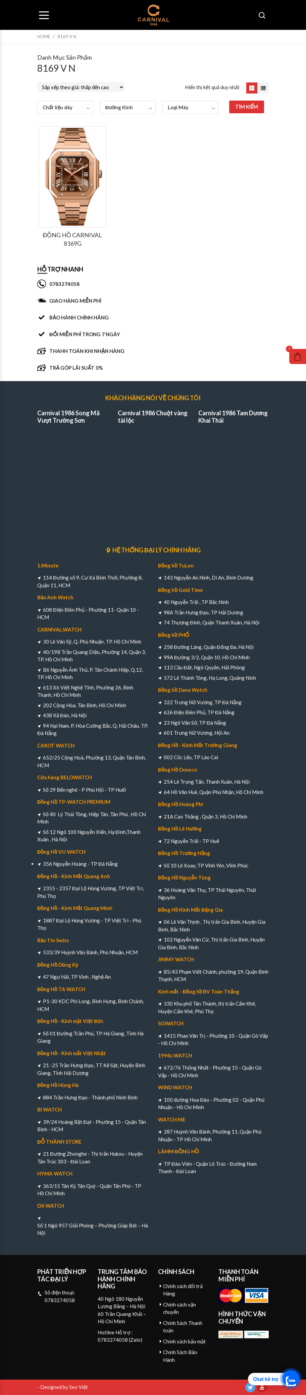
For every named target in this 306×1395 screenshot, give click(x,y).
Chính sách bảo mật (184, 1341)
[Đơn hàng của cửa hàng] (80, 87)
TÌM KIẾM (246, 107)
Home (43, 36)
